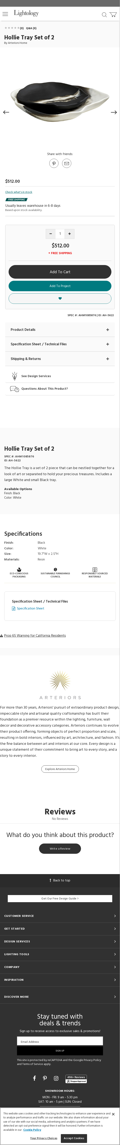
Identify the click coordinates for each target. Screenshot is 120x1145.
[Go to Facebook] (35, 1079)
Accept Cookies (74, 1138)
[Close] (113, 1114)
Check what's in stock (18, 192)
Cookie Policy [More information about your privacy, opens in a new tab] (32, 1130)
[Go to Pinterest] (54, 168)
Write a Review (60, 848)
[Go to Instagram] (57, 1079)
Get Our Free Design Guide (59, 898)
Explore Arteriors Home (60, 769)
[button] (5, 14)
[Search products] (104, 14)
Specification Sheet (30, 608)
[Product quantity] (60, 234)
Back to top (60, 880)
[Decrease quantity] (51, 234)
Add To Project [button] (60, 286)
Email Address (30, 1041)
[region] (60, 1126)
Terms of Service (32, 1064)
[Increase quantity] (69, 234)
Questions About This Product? (44, 389)
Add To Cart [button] (60, 272)
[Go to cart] (113, 13)
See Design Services (36, 376)
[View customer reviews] (76, 1079)
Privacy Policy (92, 1060)
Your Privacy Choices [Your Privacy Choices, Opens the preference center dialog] (43, 1138)
